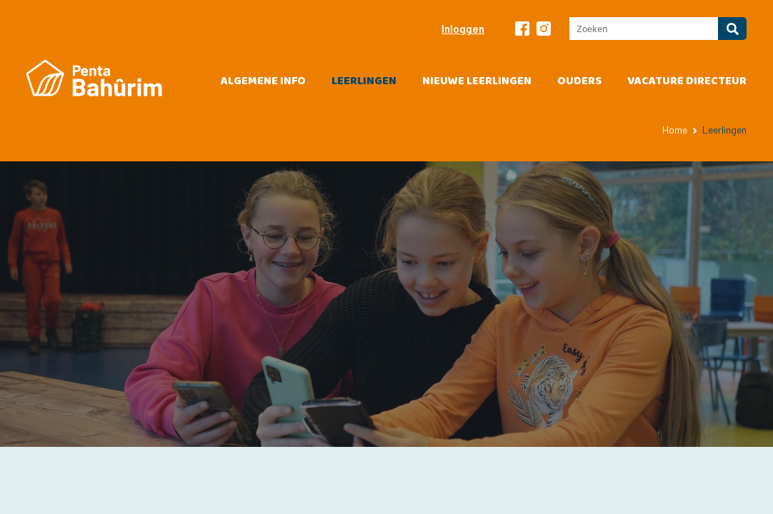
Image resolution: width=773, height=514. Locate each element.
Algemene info (263, 81)
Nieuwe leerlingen (477, 81)
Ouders (579, 81)
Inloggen (463, 28)
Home (674, 130)
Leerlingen (364, 81)
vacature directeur (687, 81)
